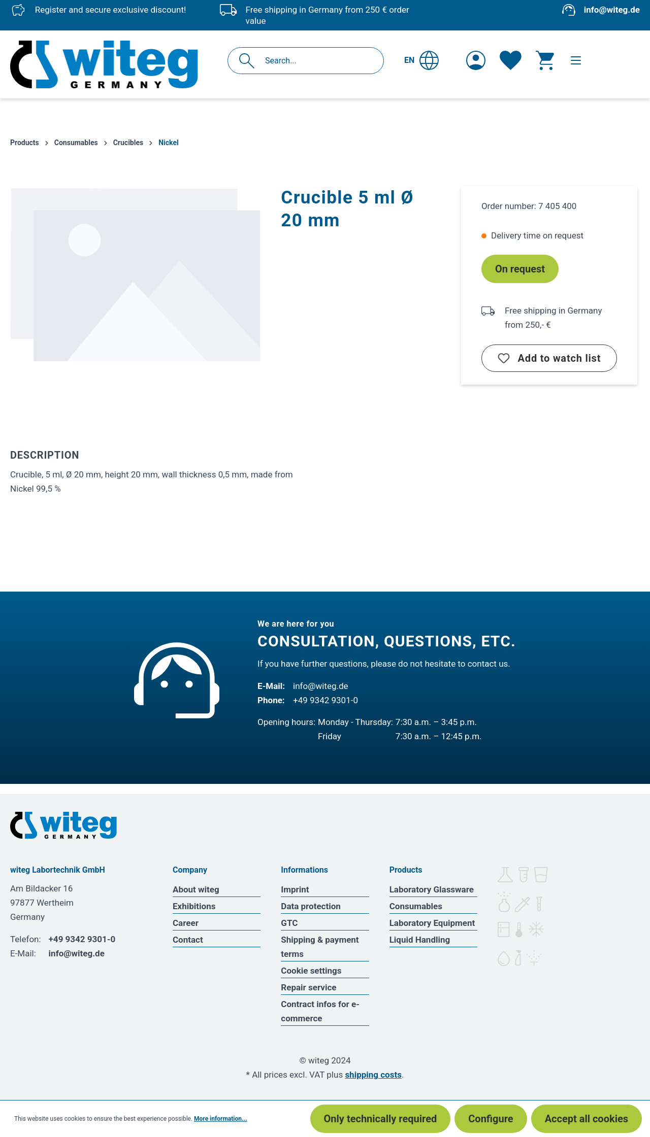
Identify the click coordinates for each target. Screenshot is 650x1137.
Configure (490, 1119)
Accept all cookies (586, 1119)
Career (186, 923)
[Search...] (316, 61)
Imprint (295, 889)
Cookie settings (311, 971)
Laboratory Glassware (431, 889)
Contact (188, 940)
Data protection (311, 906)
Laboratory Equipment (432, 923)
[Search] (249, 61)
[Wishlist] (511, 60)
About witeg (196, 889)
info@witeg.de (612, 10)
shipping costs (373, 1075)
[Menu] (576, 60)
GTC (289, 923)
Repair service (308, 987)
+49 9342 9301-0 (325, 700)
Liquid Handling (419, 940)
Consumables (415, 906)
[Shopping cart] (545, 60)
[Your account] (476, 60)
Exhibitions (194, 906)
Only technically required (380, 1119)
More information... (220, 1118)
